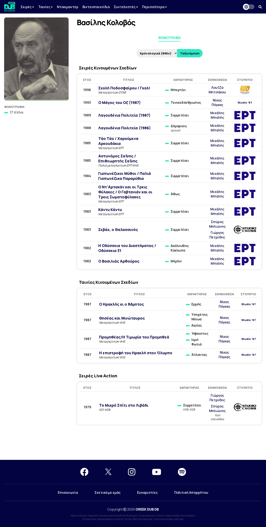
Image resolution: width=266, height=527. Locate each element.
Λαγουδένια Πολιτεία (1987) (124, 115)
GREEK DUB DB (147, 509)
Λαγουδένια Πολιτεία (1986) (124, 127)
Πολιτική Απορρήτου (191, 492)
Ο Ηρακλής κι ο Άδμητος (121, 304)
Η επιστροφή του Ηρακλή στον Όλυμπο (135, 352)
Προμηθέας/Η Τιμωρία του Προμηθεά (134, 336)
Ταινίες (45, 7)
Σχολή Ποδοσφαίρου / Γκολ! (124, 87)
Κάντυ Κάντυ (110, 209)
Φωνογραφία (169, 37)
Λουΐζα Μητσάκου (217, 89)
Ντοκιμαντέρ (67, 7)
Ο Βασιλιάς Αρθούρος (118, 261)
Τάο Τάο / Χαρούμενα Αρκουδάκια (118, 141)
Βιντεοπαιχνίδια (96, 7)
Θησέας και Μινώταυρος (122, 318)
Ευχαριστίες (147, 492)
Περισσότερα (154, 7)
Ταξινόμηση (190, 53)
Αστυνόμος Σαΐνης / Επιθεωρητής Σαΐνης (118, 158)
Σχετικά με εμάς (108, 492)
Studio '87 (245, 102)
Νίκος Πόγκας (217, 102)
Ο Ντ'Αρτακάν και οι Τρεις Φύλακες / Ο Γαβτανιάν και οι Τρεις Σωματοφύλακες (125, 191)
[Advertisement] (133, 445)
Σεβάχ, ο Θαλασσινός (118, 229)
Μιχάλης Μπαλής (217, 115)
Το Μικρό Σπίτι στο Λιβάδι (123, 405)
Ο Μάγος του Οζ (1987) (119, 102)
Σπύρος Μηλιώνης (217, 224)
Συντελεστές (126, 7)
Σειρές (27, 7)
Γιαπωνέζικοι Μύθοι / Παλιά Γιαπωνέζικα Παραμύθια (124, 176)
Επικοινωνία (68, 492)
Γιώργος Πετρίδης (217, 234)
